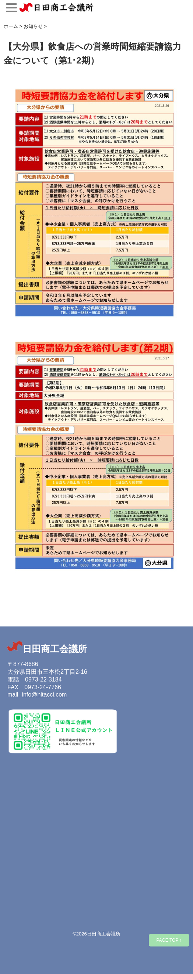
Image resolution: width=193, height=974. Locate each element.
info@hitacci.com (44, 694)
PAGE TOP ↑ (169, 940)
